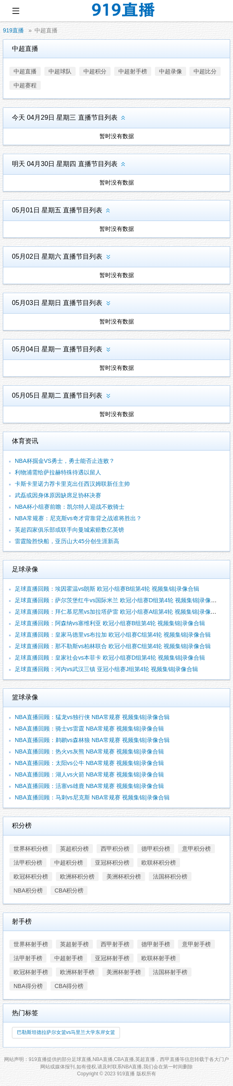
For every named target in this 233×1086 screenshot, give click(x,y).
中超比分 (205, 71)
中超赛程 (25, 85)
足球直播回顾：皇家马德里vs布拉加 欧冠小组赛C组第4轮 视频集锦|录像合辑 (113, 634)
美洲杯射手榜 (123, 972)
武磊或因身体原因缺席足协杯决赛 (58, 495)
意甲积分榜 (196, 848)
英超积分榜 (74, 848)
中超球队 (60, 71)
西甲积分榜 (115, 848)
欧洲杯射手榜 (77, 972)
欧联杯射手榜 (158, 958)
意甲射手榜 (196, 944)
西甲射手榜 (115, 944)
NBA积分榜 (28, 890)
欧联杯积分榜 (158, 862)
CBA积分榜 (69, 890)
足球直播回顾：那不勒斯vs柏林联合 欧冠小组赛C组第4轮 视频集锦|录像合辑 (113, 646)
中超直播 (46, 30)
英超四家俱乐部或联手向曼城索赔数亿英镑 (69, 529)
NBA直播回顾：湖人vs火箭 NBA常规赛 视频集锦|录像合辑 (89, 774)
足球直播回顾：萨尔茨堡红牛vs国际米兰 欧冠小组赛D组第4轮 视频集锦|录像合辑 (118, 600)
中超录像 (170, 71)
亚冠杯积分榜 (112, 862)
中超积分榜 (68, 862)
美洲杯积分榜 (123, 876)
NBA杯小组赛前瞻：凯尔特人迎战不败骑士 (70, 506)
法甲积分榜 (28, 862)
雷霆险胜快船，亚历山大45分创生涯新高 (67, 541)
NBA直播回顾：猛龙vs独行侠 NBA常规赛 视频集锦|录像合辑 (92, 717)
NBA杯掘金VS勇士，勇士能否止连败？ (65, 461)
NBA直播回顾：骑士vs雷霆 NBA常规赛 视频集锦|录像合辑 (89, 728)
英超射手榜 (74, 944)
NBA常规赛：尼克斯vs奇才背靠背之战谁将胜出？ (78, 518)
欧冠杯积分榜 (31, 876)
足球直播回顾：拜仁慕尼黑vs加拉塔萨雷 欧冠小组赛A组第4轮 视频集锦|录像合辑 (118, 611)
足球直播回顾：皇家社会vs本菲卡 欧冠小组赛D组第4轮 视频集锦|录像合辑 (110, 657)
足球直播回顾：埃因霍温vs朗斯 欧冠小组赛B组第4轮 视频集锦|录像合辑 (107, 588)
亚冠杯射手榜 (112, 958)
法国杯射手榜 (170, 972)
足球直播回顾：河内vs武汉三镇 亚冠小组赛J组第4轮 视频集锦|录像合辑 (106, 669)
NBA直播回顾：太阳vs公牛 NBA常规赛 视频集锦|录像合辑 (89, 763)
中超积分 (94, 71)
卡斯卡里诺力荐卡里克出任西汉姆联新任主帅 (72, 483)
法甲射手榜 (28, 958)
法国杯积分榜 (170, 876)
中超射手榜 (132, 71)
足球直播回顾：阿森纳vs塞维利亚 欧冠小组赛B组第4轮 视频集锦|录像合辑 (110, 623)
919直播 (13, 30)
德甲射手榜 (155, 944)
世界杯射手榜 (31, 944)
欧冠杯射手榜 (31, 972)
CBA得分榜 (69, 986)
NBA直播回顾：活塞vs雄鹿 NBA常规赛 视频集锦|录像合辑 (89, 786)
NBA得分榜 (28, 986)
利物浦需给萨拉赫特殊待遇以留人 (58, 472)
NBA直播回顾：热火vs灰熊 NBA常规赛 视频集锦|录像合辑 (89, 751)
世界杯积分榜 (31, 848)
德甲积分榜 (155, 848)
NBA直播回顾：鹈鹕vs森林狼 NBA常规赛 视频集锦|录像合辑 (92, 740)
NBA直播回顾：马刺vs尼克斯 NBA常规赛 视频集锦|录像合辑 (92, 797)
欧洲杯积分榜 (77, 876)
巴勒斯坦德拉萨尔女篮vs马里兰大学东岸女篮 (66, 1032)
